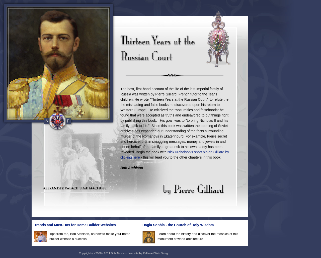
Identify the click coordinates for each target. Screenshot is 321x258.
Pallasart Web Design (156, 253)
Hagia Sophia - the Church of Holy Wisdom (178, 225)
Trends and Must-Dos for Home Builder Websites (75, 225)
